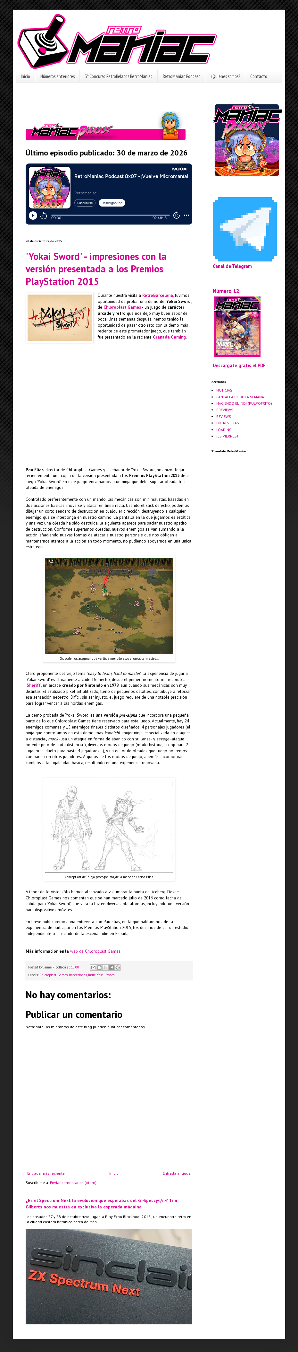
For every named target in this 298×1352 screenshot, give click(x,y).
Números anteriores (57, 76)
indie (91, 975)
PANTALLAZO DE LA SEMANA (240, 396)
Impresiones (78, 975)
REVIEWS (223, 416)
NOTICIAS (224, 390)
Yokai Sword (106, 975)
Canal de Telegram (232, 266)
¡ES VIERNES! (227, 436)
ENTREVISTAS (227, 422)
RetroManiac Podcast (181, 76)
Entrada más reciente (46, 1173)
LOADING (224, 429)
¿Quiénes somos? (225, 76)
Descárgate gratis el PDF (239, 365)
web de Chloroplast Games (95, 951)
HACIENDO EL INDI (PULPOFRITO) (244, 403)
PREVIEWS (224, 409)
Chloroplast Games (122, 307)
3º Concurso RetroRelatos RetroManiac (119, 76)
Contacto (258, 76)
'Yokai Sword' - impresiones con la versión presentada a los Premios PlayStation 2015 (96, 268)
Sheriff (34, 685)
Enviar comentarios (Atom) (73, 1182)
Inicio (25, 76)
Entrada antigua (177, 1173)
